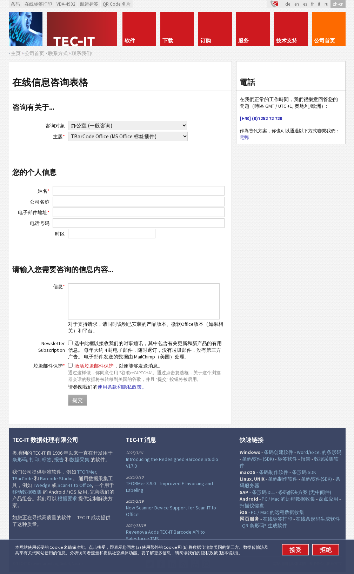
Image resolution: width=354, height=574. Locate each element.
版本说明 (228, 552)
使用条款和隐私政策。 (122, 387)
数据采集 (79, 459)
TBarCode (22, 478)
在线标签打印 (38, 4)
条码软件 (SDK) (258, 459)
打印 (34, 459)
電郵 (244, 137)
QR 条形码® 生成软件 (264, 525)
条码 (15, 4)
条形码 (19, 459)
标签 (47, 459)
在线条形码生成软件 (318, 519)
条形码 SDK (304, 472)
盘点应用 (328, 499)
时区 (60, 234)
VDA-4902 (65, 4)
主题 (59, 136)
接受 (295, 550)
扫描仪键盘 (252, 505)
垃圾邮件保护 (49, 366)
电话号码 (39, 223)
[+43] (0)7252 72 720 (261, 118)
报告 (59, 459)
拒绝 (326, 550)
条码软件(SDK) (316, 479)
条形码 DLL (263, 492)
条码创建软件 (278, 452)
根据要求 (67, 498)
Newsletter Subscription (51, 346)
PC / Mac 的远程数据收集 (288, 499)
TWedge (42, 485)
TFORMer (86, 472)
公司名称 (39, 202)
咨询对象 (55, 126)
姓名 (43, 191)
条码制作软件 (273, 472)
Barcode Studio (56, 478)
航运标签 (89, 4)
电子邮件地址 (33, 212)
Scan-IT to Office (75, 485)
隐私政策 (209, 552)
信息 (59, 286)
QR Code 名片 (117, 4)
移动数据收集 (27, 492)
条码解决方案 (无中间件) (304, 492)
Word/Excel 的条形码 (319, 452)
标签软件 (287, 459)
